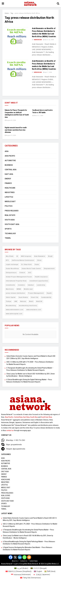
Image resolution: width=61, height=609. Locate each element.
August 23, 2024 (10, 120)
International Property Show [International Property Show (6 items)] (16, 281)
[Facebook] (11, 557)
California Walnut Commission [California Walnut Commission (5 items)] (23, 260)
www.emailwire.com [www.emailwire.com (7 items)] (33, 309)
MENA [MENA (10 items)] (19, 289)
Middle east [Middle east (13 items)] (28, 289)
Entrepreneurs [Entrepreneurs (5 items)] (11, 272)
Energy (8, 179)
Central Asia (10, 170)
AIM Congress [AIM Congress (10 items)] (26, 256)
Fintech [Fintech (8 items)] (22, 272)
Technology (10, 233)
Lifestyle (9, 197)
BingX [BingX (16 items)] (50, 256)
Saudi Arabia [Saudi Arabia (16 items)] (23, 297)
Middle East (10, 201)
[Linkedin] (20, 557)
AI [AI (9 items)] (17, 256)
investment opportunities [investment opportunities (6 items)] (38, 281)
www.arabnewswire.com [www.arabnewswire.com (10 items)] (14, 309)
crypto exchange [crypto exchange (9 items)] (12, 264)
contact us (10, 430)
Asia (6, 151)
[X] (15, 557)
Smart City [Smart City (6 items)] (34, 297)
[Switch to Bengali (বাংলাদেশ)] (38, 568)
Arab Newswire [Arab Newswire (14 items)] (39, 256)
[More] (29, 557)
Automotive (10, 160)
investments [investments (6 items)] (10, 285)
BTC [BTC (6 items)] (7, 260)
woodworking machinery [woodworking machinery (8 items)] (28, 305)
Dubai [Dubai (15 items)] (37, 264)
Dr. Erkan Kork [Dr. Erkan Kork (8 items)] (26, 264)
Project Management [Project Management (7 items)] (36, 293)
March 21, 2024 (37, 115)
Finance (8, 183)
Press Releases (11, 211)
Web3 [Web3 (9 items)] (31, 301)
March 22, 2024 (48, 39)
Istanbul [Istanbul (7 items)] (31, 285)
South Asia (10, 220)
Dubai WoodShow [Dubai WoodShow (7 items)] (12, 268)
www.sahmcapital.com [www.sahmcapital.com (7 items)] (14, 313)
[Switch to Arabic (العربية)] (21, 568)
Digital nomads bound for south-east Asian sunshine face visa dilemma (16, 130)
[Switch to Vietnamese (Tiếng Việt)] (30, 577)
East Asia (9, 174)
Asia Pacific (10, 156)
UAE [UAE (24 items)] (15, 301)
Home (7, 13)
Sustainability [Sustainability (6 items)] (46, 297)
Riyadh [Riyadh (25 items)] (49, 293)
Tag (12, 13)
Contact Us (23, 561)
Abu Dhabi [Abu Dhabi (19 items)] (10, 256)
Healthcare (10, 188)
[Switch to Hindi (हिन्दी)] (50, 571)
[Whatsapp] (24, 557)
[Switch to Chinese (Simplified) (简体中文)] (18, 571)
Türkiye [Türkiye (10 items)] (8, 301)
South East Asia (12, 224)
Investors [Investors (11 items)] (21, 285)
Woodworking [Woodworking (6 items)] (11, 305)
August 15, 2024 (10, 135)
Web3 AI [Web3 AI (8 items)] (39, 301)
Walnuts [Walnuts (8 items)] (23, 301)
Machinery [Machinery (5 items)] (10, 289)
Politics (8, 206)
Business (9, 165)
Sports (8, 229)
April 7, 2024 (47, 72)
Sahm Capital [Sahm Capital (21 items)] (11, 297)
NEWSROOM (38, 39)
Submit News (33, 561)
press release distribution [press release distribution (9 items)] (15, 293)
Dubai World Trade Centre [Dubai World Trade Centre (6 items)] (31, 268)
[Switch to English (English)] (38, 571)
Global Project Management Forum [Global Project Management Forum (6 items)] (19, 277)
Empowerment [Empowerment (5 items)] (49, 268)
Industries (10, 192)
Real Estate (10, 215)
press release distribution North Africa (27, 13)
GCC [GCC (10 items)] (29, 272)
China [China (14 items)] (39, 260)
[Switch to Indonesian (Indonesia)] (21, 574)
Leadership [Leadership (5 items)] (41, 285)
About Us (15, 561)
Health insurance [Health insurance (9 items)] (41, 277)
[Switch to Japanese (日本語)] (41, 574)
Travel (8, 238)
